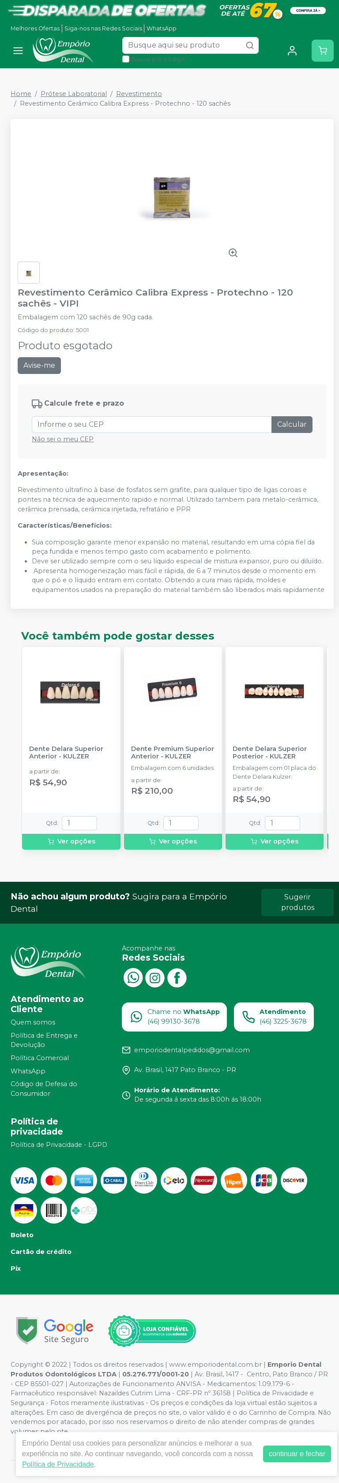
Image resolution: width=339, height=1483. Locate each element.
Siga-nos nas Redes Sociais (103, 28)
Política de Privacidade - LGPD (59, 1145)
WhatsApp (162, 28)
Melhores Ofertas (35, 28)
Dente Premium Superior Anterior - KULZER (172, 752)
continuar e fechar (297, 1453)
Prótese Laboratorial (74, 94)
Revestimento (139, 94)
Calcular (292, 424)
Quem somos (33, 1022)
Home (21, 94)
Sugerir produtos (297, 902)
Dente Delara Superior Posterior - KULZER (270, 752)
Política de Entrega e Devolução (44, 1040)
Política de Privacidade (58, 1464)
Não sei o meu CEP (63, 439)
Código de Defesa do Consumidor (44, 1089)
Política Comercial (40, 1058)
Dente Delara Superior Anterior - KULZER (66, 752)
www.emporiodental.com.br (215, 1364)
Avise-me (39, 365)
